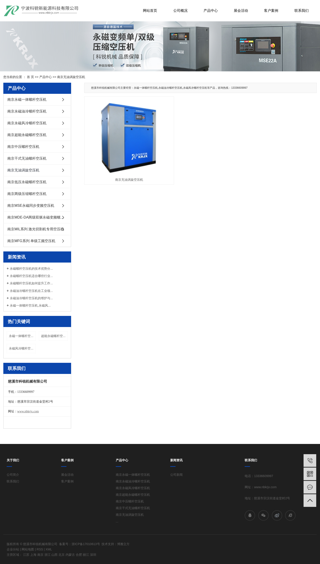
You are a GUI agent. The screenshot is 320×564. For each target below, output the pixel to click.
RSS (40, 549)
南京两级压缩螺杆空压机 (26, 194)
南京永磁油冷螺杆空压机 (26, 111)
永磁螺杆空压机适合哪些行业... (31, 276)
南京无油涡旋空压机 (71, 77)
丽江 (86, 554)
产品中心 (211, 10)
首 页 (30, 77)
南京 (40, 554)
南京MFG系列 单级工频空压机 (31, 241)
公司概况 (180, 10)
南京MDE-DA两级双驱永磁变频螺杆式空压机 (39, 217)
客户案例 (271, 10)
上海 (33, 554)
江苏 (26, 554)
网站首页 (150, 10)
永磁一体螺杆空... (21, 336)
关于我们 (13, 460)
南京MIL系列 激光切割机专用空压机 (35, 229)
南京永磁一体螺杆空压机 (26, 99)
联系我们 (301, 10)
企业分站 (13, 549)
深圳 (93, 554)
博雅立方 (123, 544)
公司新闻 (176, 474)
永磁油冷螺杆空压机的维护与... (31, 298)
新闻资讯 (176, 460)
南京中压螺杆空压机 (23, 147)
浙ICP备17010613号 (86, 544)
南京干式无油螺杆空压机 (26, 158)
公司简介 (13, 474)
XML (49, 549)
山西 (54, 554)
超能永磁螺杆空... (53, 336)
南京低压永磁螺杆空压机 (26, 182)
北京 (61, 554)
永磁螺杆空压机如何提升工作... (31, 283)
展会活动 (241, 10)
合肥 (79, 554)
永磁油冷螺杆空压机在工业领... (31, 291)
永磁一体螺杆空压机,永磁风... (30, 305)
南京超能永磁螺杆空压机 (26, 135)
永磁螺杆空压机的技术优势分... (31, 268)
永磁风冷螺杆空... (21, 348)
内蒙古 (70, 554)
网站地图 (28, 549)
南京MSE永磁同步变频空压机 (30, 205)
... (117, 521)
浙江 (47, 554)
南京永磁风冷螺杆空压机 (26, 123)
